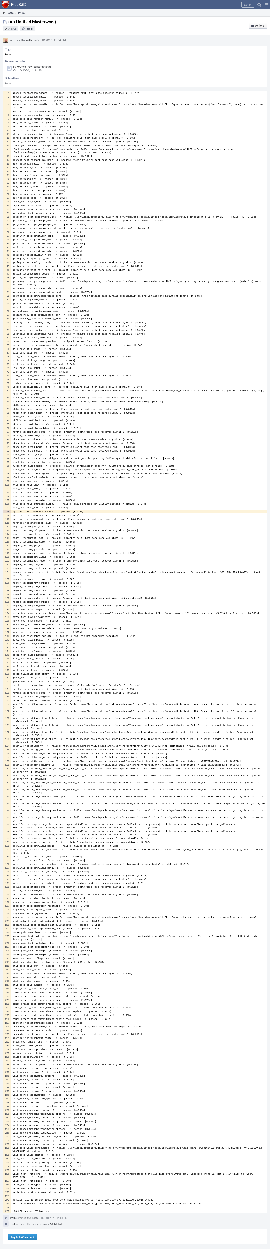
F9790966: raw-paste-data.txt (32, 66)
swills (29, 40)
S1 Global (56, 1224)
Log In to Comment (22, 1237)
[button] (266, 4)
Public (29, 29)
